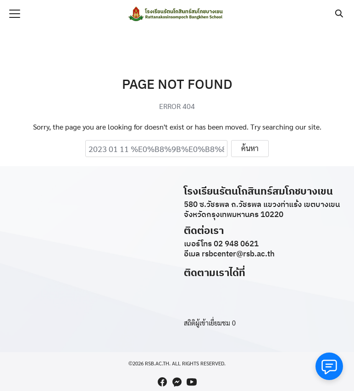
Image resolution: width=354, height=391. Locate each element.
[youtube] (191, 381)
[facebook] (162, 381)
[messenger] (177, 381)
